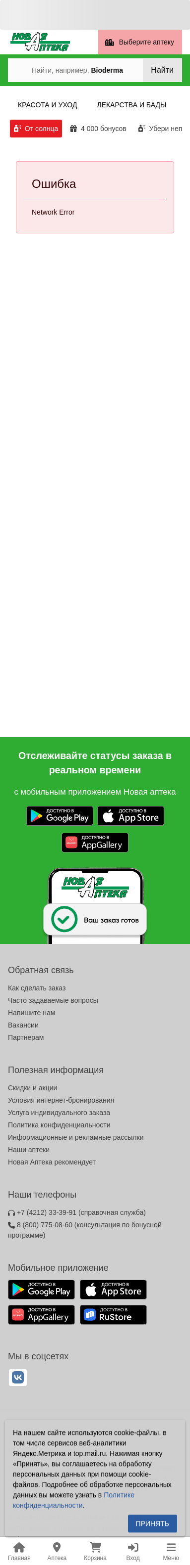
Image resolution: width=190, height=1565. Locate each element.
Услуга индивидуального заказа (59, 1113)
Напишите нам (31, 1013)
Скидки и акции (32, 1088)
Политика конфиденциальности (59, 1125)
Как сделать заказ (36, 988)
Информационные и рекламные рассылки (76, 1137)
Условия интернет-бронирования (61, 1100)
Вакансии (23, 1025)
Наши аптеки (29, 1150)
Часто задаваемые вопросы (53, 1000)
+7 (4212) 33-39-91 (77, 1212)
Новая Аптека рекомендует (52, 1162)
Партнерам (26, 1037)
